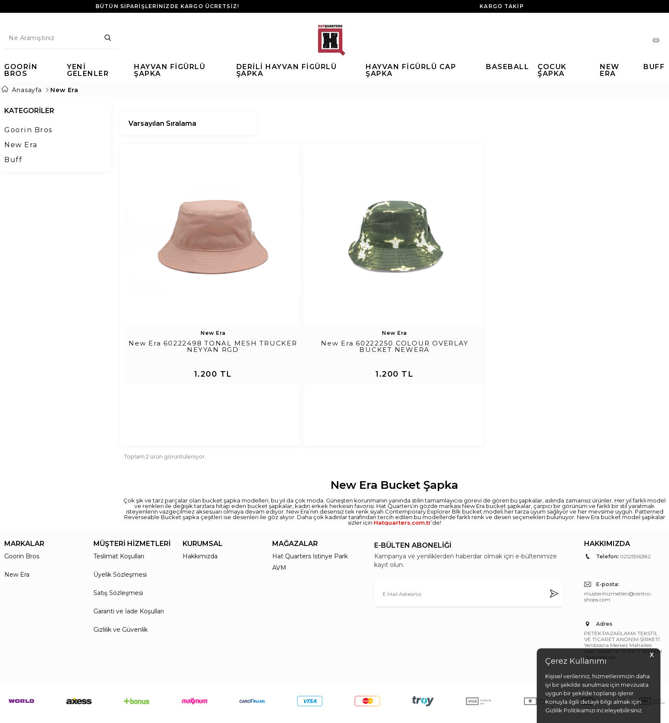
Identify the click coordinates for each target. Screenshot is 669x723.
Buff (13, 160)
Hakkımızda (200, 519)
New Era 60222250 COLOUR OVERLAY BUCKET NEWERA (394, 347)
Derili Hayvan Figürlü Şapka (286, 71)
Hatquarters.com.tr (402, 485)
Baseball (507, 67)
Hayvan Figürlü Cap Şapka (411, 71)
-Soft (288, 712)
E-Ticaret (309, 712)
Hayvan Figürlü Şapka (169, 71)
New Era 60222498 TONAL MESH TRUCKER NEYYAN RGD (212, 347)
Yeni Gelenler (88, 71)
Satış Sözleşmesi (118, 556)
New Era (610, 71)
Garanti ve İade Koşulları (128, 574)
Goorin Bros (21, 71)
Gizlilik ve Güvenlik (120, 592)
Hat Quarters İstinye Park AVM (310, 524)
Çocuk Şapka (552, 71)
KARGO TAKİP (502, 6)
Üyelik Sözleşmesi (120, 537)
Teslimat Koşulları (118, 519)
